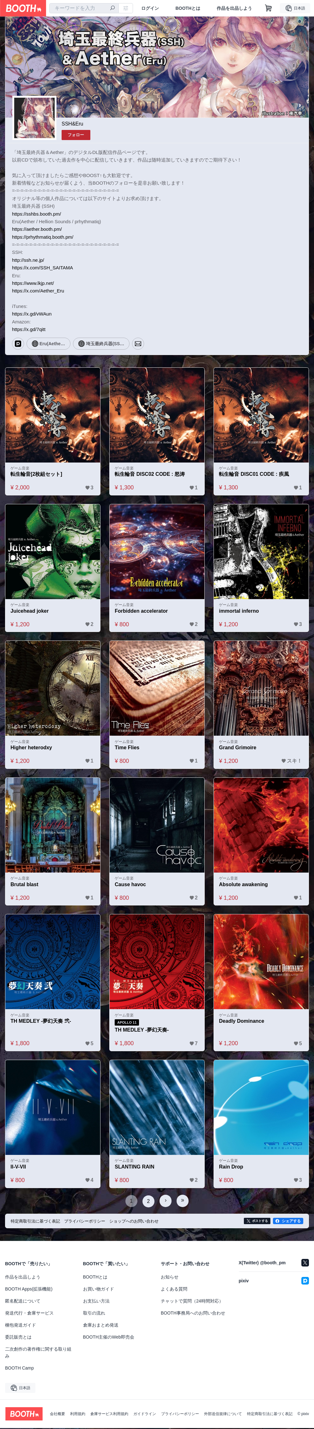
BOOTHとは (187, 8)
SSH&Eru (72, 123)
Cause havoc (130, 885)
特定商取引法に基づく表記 (270, 1415)
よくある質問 (174, 1289)
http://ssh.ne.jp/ (28, 260)
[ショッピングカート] (268, 8)
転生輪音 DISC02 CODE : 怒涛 (150, 474)
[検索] (112, 8)
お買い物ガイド (98, 1289)
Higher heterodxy (31, 748)
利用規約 (77, 1415)
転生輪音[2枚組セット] (37, 474)
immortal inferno (239, 611)
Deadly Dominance (241, 1022)
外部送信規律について (223, 1415)
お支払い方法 (96, 1301)
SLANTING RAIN (134, 1168)
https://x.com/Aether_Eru (38, 290)
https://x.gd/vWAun (31, 313)
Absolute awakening (243, 885)
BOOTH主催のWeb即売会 (108, 1337)
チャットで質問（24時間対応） (192, 1301)
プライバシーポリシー (180, 1415)
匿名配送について (22, 1301)
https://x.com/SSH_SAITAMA (42, 267)
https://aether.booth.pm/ (37, 229)
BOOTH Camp (19, 1368)
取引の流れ (94, 1313)
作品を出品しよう (234, 8)
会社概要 (57, 1415)
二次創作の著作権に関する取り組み (38, 1353)
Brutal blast (25, 885)
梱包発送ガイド (20, 1325)
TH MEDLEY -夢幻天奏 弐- (41, 1022)
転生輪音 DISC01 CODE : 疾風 (254, 474)
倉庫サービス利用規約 (109, 1415)
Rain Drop (231, 1168)
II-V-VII (18, 1168)
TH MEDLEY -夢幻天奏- (142, 1031)
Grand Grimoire (238, 748)
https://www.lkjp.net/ (33, 283)
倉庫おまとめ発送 (100, 1325)
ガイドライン (144, 1415)
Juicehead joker (30, 611)
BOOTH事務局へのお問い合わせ (193, 1313)
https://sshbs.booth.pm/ (36, 213)
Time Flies (127, 748)
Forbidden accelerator (141, 611)
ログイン (150, 8)
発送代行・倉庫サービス (29, 1313)
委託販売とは (18, 1337)
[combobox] (84, 8)
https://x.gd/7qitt (28, 329)
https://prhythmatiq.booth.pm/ (42, 236)
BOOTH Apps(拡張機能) (28, 1289)
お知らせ (169, 1277)
